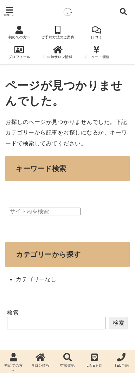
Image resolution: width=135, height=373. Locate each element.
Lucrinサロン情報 (58, 52)
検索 (13, 313)
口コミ (96, 32)
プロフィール (19, 52)
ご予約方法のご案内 (58, 32)
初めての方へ (19, 32)
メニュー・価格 (96, 52)
